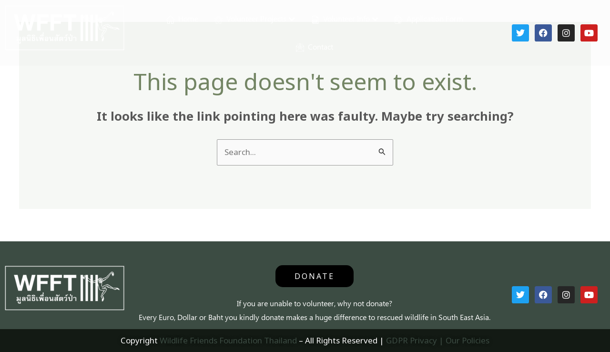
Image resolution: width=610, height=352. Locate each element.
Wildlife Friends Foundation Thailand (228, 340)
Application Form (429, 18)
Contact (314, 46)
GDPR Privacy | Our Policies (437, 340)
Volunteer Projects (250, 18)
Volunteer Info (340, 18)
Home (182, 18)
